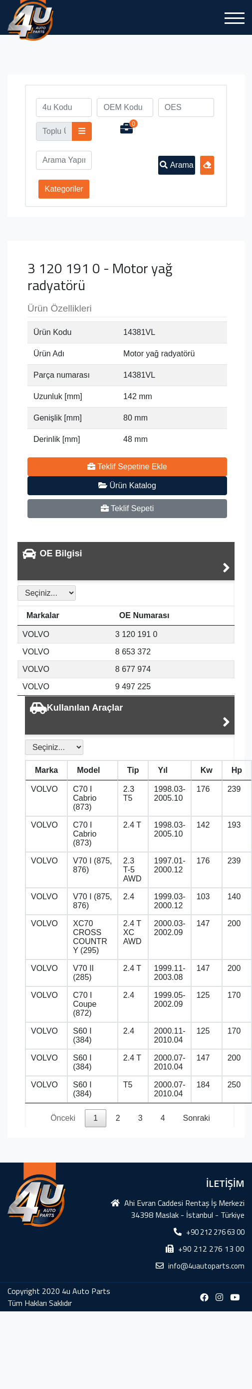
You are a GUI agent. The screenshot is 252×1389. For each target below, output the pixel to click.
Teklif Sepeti (127, 508)
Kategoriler (64, 189)
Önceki (62, 1118)
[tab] (126, 561)
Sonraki (196, 1118)
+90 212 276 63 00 (215, 1232)
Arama (177, 165)
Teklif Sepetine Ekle (127, 466)
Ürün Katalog (127, 485)
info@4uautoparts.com (206, 1266)
